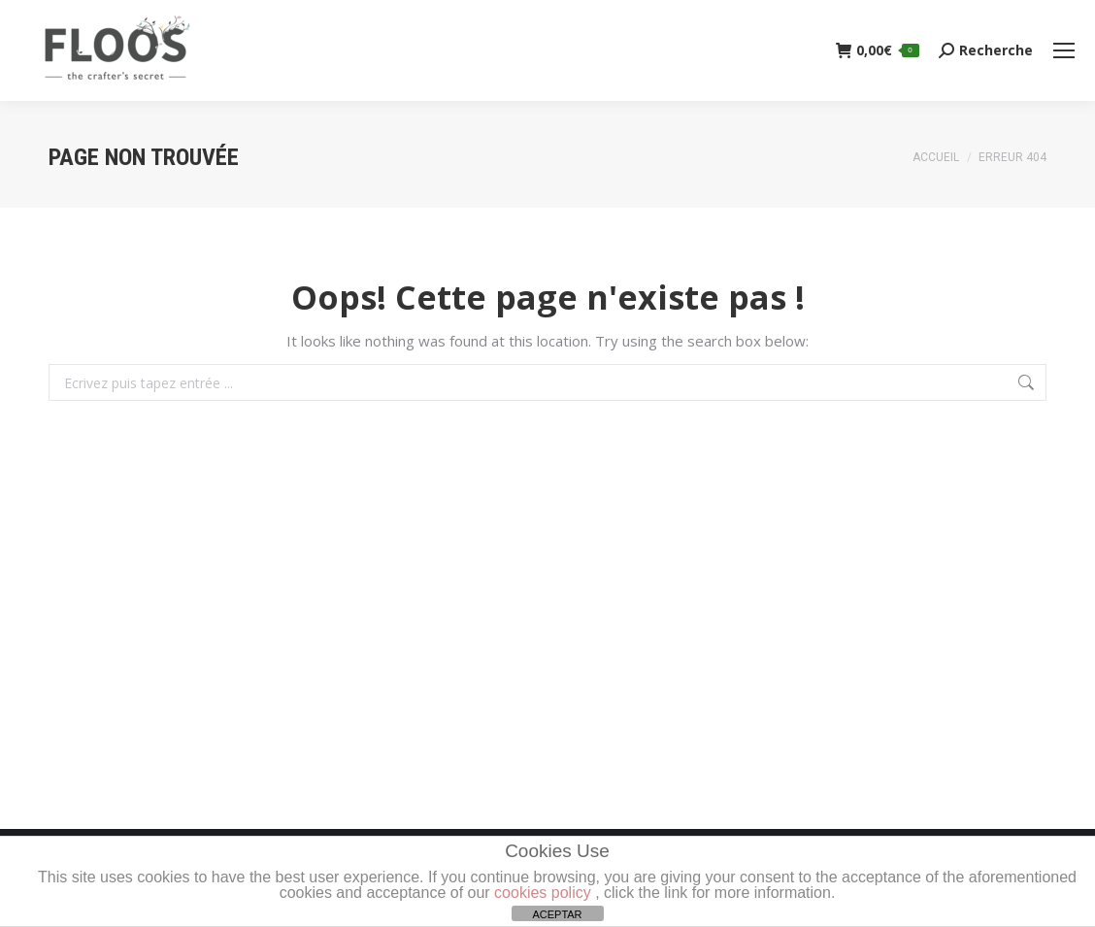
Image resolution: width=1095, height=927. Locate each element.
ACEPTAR (556, 914)
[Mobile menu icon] (1064, 50)
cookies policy (542, 892)
